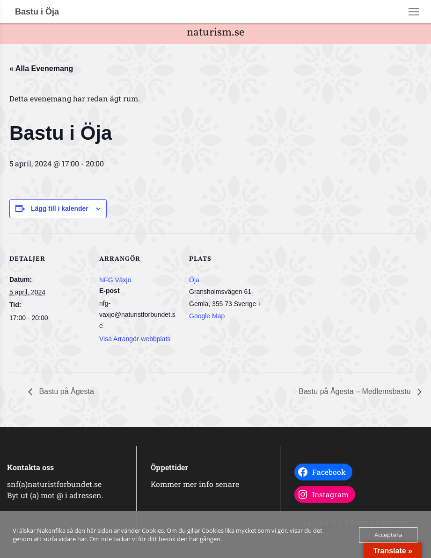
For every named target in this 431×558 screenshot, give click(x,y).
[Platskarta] (328, 297)
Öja (194, 280)
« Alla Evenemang (41, 68)
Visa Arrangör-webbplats (134, 339)
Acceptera (388, 534)
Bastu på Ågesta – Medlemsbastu (356, 391)
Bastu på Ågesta (65, 391)
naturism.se (215, 33)
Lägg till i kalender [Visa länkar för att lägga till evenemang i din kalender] (59, 208)
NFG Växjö (115, 280)
